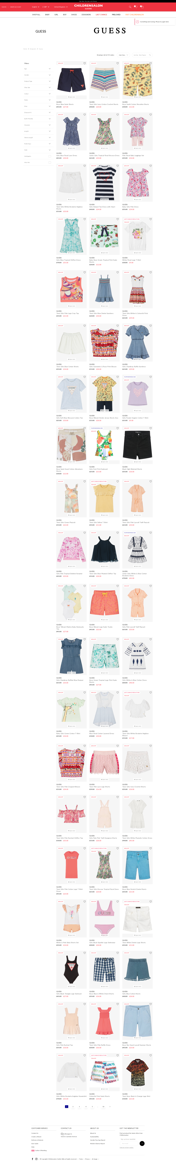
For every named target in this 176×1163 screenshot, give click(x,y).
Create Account (15, 7)
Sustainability (94, 1136)
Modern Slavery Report (97, 1143)
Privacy (87, 1159)
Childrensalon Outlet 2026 (56, 1159)
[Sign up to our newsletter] (142, 1143)
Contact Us (34, 1133)
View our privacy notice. (126, 1147)
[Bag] (142, 7)
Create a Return (36, 1136)
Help (32, 1147)
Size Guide (34, 1143)
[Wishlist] (136, 7)
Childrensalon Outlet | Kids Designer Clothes (88, 6)
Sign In (4, 7)
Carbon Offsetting (39, 1150)
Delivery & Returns (37, 1140)
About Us (93, 1133)
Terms (81, 1159)
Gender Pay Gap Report (97, 1140)
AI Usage (94, 1159)
